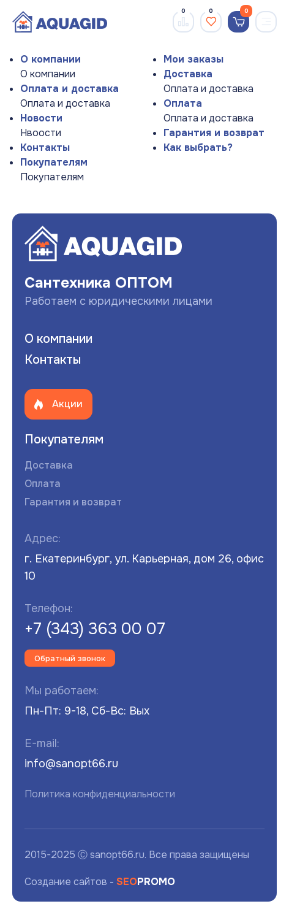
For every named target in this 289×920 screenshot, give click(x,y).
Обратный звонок (69, 658)
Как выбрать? (198, 147)
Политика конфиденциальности (99, 794)
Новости (41, 118)
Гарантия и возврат (214, 132)
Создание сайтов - (99, 881)
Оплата (182, 103)
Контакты (45, 147)
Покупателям (54, 162)
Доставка (187, 73)
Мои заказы (193, 59)
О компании (50, 59)
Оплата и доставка (69, 88)
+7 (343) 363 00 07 (94, 629)
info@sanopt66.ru (71, 763)
